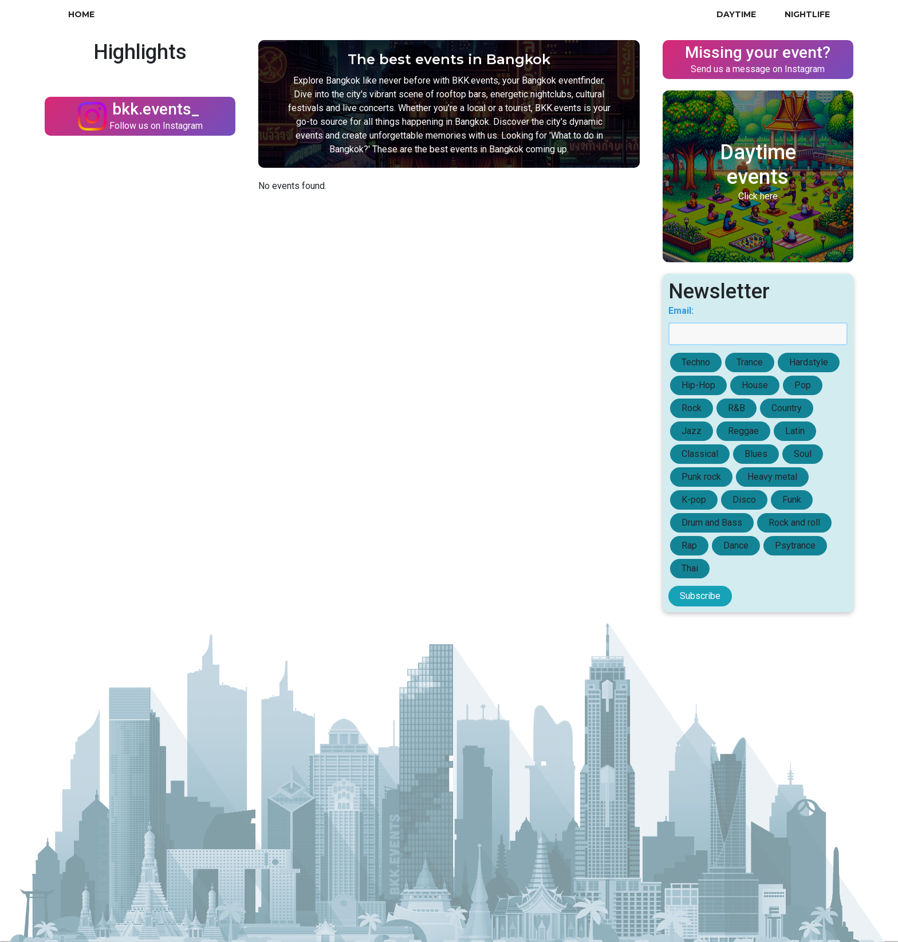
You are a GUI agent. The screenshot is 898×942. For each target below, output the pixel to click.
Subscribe (700, 595)
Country (786, 408)
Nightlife (807, 14)
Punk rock (701, 476)
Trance (749, 362)
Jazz (692, 430)
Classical (700, 453)
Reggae (743, 430)
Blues (756, 453)
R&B (736, 408)
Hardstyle (808, 362)
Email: (681, 310)
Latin (795, 430)
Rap (689, 545)
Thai (690, 568)
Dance (736, 545)
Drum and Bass (712, 522)
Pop (802, 385)
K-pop (694, 499)
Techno (696, 362)
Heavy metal (772, 476)
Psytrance (795, 545)
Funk (791, 499)
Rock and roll (794, 522)
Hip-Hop (698, 385)
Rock (692, 408)
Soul (803, 453)
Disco (744, 499)
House (755, 385)
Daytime (736, 14)
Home (81, 14)
